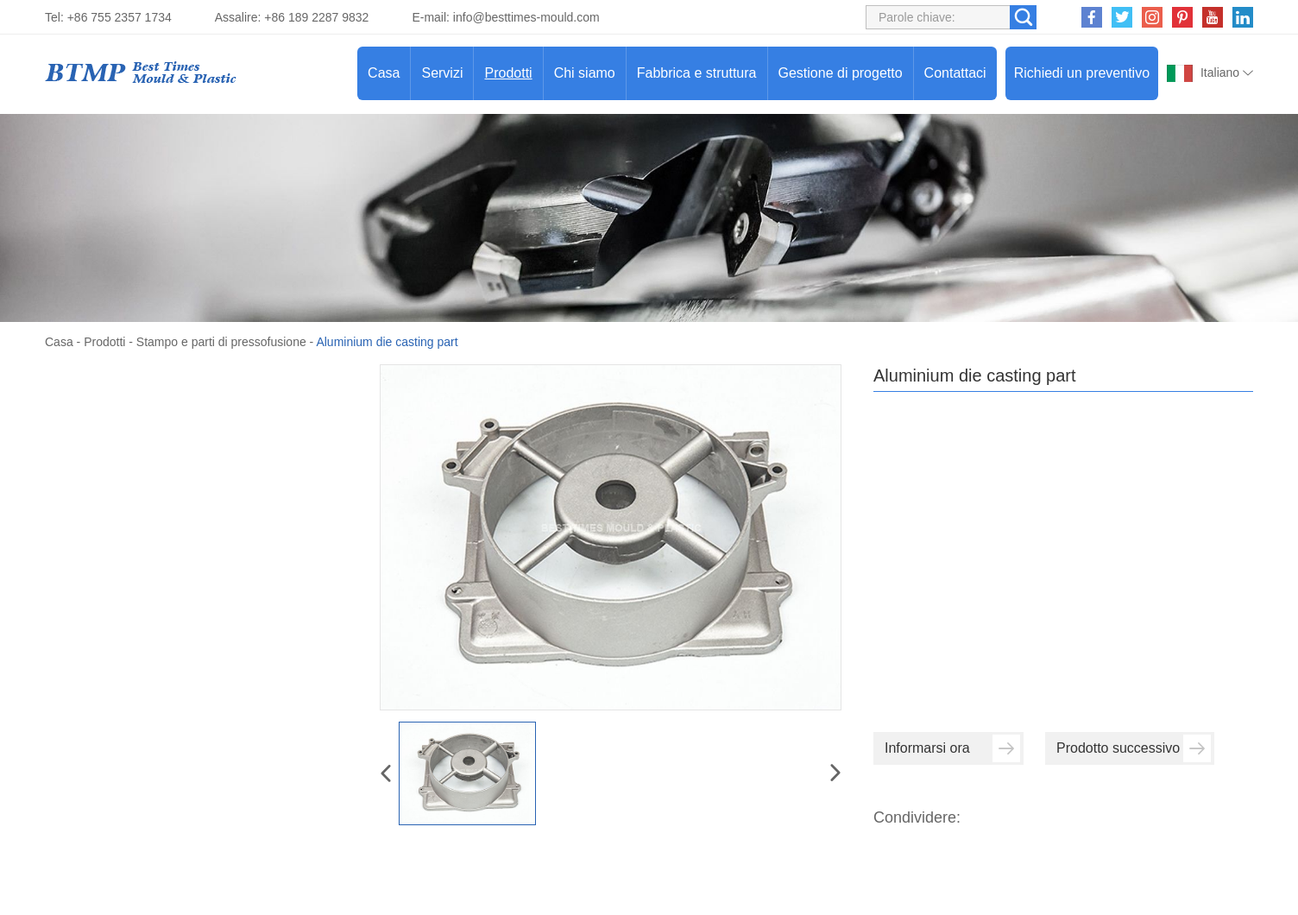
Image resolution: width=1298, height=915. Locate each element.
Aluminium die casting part (386, 342)
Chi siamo (584, 73)
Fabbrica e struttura (697, 73)
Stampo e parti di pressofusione (221, 342)
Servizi (442, 73)
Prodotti (508, 73)
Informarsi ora (952, 748)
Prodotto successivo (1133, 748)
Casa (384, 73)
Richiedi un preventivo (1082, 73)
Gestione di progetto (840, 73)
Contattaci (955, 73)
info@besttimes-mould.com (526, 17)
